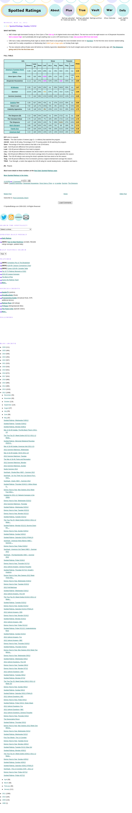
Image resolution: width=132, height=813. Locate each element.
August (6, 408)
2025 (4, 350)
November (7, 398)
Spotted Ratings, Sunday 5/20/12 (15, 534)
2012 (4, 392)
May (5, 418)
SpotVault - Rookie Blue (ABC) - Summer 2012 (19, 472)
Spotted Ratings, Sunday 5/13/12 (22, 26)
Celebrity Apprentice (15, 183)
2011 (4, 793)
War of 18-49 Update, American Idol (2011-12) (19, 446)
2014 (4, 386)
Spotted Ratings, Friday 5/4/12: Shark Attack (18, 703)
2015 (4, 383)
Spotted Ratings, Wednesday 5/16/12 (16, 591)
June (6, 414)
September (8, 405)
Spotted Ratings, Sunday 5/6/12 (14, 690)
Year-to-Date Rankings (15, 242)
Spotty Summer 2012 (11, 469)
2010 (4, 797)
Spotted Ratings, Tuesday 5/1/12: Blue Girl (18, 747)
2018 (4, 373)
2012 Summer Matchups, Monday (15, 462)
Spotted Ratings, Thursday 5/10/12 (15, 647)
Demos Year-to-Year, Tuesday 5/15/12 (16, 584)
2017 (4, 376)
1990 (4, 803)
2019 (4, 370)
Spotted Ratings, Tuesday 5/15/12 (15, 602)
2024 (4, 354)
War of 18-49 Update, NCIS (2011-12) (16, 453)
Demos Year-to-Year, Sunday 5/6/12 (16, 687)
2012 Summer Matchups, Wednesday (16, 450)
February (7, 786)
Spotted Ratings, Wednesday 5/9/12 (16, 659)
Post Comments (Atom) (21, 198)
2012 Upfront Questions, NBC (14, 709)
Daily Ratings (6, 238)
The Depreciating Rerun (12, 719)
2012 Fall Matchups (10, 587)
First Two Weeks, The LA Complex (15, 737)
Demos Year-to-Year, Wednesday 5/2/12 (17, 731)
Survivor (64, 183)
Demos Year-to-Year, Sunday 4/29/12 (16, 759)
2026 (4, 347)
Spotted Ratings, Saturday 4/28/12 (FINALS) (18, 766)
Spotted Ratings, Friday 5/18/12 (14, 560)
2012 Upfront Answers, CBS (13, 612)
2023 (4, 357)
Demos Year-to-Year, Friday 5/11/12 (16, 625)
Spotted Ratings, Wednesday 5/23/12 (16, 507)
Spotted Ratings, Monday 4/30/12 (15, 750)
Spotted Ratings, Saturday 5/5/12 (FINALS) (18, 693)
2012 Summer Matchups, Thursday (15, 504)
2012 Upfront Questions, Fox (13, 706)
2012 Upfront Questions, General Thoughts (18, 713)
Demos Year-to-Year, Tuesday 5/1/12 (16, 741)
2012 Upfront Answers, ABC (13, 622)
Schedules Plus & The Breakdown (18, 263)
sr (53, 183)
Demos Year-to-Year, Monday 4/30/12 (16, 744)
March (6, 783)
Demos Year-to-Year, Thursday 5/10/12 (17, 643)
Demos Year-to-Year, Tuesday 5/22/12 (16, 510)
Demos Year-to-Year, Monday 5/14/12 (16, 615)
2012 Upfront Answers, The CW (14, 594)
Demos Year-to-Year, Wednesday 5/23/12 (17, 501)
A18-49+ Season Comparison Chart (19, 265)
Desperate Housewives (31, 183)
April (6, 779)
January (7, 789)
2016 (4, 379)
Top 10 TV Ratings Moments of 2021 (14, 271)
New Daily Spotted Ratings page (45, 171)
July (5, 411)
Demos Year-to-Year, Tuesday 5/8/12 (16, 665)
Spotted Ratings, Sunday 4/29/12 (15, 762)
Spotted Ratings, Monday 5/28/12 (15, 427)
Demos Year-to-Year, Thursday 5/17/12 (17, 563)
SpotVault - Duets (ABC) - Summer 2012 (17, 481)
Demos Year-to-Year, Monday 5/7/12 (16, 668)
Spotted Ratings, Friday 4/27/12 (14, 775)
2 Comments (16, 181)
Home (66, 194)
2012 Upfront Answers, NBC (13, 640)
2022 (4, 360)
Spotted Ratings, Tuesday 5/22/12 (15, 517)
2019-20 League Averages (10, 274)
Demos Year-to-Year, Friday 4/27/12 (16, 772)
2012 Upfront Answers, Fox (13, 637)
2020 (4, 367)
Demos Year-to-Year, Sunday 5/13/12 (16, 606)
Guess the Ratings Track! (10, 280)
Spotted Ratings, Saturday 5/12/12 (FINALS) (18, 609)
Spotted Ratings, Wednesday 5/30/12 (16, 420)
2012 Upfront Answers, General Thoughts (17, 567)
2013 (4, 389)
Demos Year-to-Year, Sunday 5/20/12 (16, 531)
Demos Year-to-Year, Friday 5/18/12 (16, 546)
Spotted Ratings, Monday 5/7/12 (14, 678)
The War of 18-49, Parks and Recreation (17, 459)
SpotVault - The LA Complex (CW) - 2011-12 (18, 769)
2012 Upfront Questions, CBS (14, 672)
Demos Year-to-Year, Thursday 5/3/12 (16, 716)
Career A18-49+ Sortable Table (17, 268)
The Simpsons (73, 183)
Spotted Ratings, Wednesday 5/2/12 (16, 734)
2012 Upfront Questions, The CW (15, 662)
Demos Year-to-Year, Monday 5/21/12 (16, 513)
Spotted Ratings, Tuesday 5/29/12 (15, 424)
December (7, 395)
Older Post (123, 194)
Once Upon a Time (45, 183)
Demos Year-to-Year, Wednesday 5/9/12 (17, 655)
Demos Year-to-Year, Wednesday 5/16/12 (17, 581)
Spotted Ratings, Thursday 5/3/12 (15, 722)
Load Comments (65, 203)
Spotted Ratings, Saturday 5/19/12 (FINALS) (18, 537)
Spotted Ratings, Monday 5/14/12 (15, 619)
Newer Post (7, 194)
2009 (4, 800)
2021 (4, 363)
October (7, 401)
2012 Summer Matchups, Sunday (15, 466)
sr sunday (58, 183)
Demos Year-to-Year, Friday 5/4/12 (15, 700)
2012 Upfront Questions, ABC (13, 696)
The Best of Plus (7, 277)
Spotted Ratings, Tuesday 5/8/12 (15, 675)
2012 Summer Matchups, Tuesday (15, 456)
